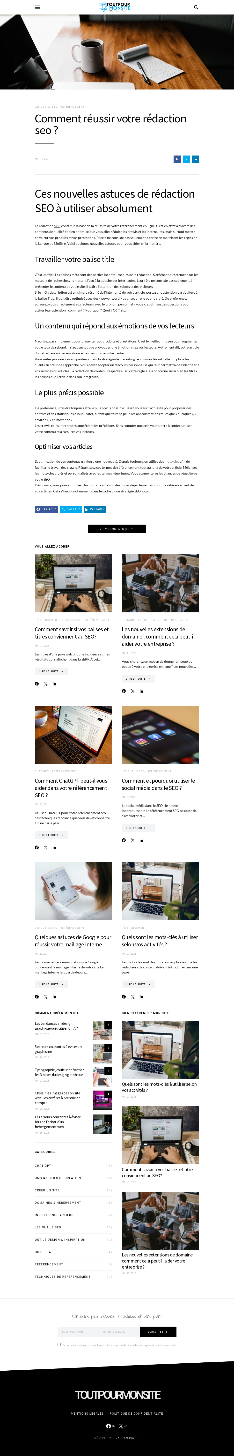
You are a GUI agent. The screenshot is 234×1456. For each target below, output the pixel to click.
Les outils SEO (46, 106)
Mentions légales (87, 1413)
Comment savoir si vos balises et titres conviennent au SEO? (72, 632)
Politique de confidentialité (136, 1413)
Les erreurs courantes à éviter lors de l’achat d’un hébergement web (57, 1121)
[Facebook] (110, 1426)
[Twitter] (122, 1426)
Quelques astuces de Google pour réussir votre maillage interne (73, 940)
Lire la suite (49, 671)
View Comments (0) (114, 529)
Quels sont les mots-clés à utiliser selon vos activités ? (160, 940)
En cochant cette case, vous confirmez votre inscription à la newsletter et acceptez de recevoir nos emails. (117, 1345)
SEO (57, 226)
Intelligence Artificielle (58, 1215)
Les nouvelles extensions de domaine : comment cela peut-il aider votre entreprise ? (158, 636)
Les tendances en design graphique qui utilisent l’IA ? (56, 1026)
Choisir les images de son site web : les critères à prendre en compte (57, 1098)
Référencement (72, 106)
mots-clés (172, 461)
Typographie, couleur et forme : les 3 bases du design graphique (59, 1072)
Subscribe (155, 1331)
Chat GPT (42, 771)
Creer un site (47, 1190)
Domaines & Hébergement (141, 620)
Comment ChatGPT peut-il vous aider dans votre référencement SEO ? (71, 788)
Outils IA (43, 1252)
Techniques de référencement (86, 620)
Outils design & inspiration (60, 1239)
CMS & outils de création (58, 1178)
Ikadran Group (127, 1438)
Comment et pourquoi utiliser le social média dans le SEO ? (158, 784)
